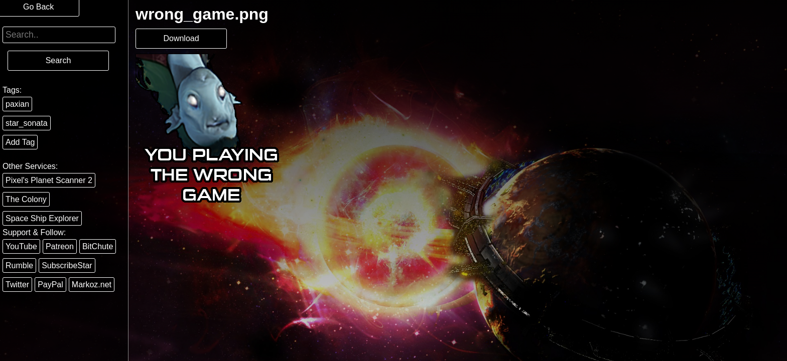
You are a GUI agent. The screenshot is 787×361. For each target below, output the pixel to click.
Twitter (17, 284)
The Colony (26, 199)
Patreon (60, 246)
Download (181, 38)
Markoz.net (91, 284)
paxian (17, 104)
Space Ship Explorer (42, 218)
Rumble (19, 265)
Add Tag (20, 142)
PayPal (50, 284)
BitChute (97, 246)
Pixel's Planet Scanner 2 (49, 180)
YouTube (21, 246)
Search (58, 60)
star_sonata (27, 123)
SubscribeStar (67, 265)
